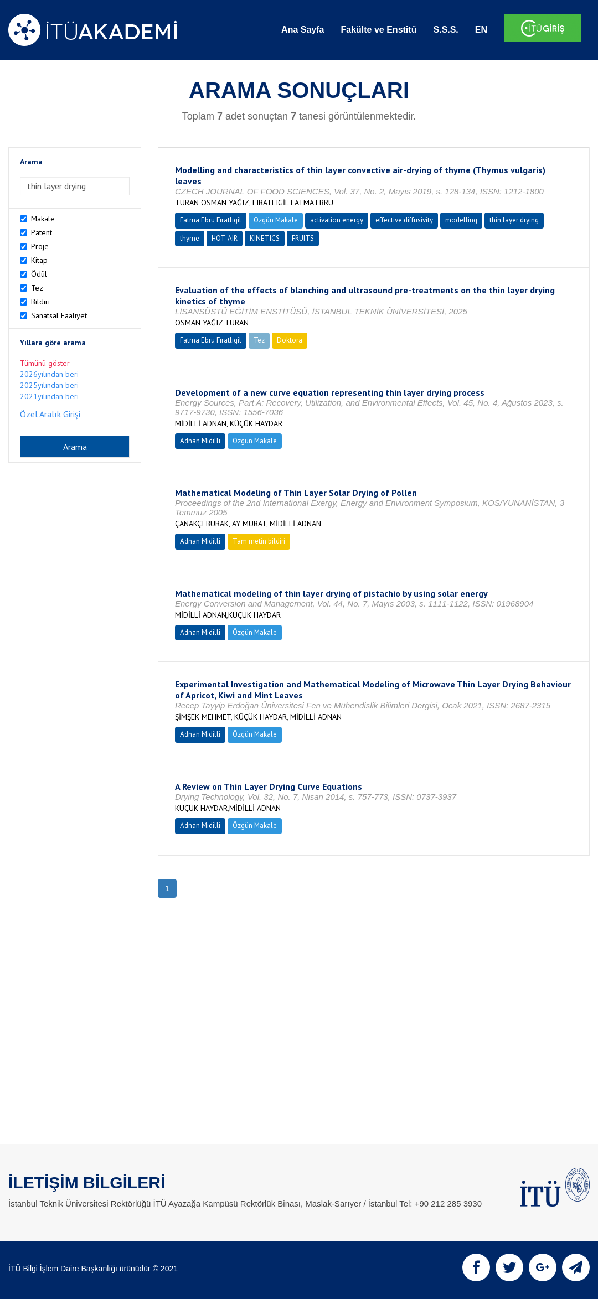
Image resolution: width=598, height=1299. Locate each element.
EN (481, 29)
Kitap (39, 260)
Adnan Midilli (200, 441)
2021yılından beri (49, 396)
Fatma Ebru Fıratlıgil (210, 220)
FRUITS (303, 238)
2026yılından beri (49, 374)
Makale (43, 219)
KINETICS (265, 238)
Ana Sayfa (302, 29)
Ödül (39, 274)
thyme (189, 238)
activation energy (336, 220)
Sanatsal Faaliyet (59, 315)
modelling (461, 220)
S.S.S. (445, 29)
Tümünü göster (45, 363)
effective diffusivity (404, 220)
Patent (41, 232)
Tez (37, 288)
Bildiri (40, 302)
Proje (40, 246)
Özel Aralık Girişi (50, 414)
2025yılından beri (49, 385)
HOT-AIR (225, 238)
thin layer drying (514, 220)
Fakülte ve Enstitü (378, 29)
